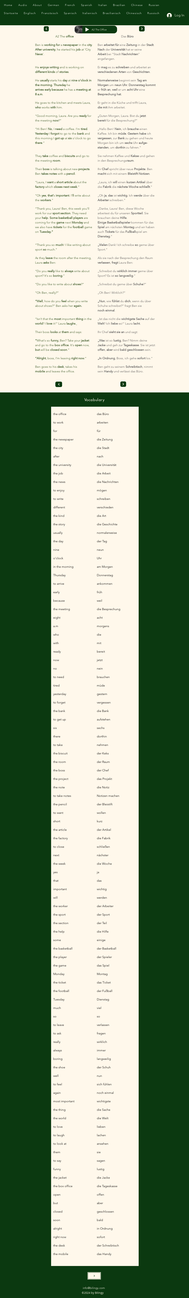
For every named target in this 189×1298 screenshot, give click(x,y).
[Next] (46, 28)
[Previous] (58, 384)
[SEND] (94, 1276)
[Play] (87, 29)
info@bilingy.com (94, 1288)
